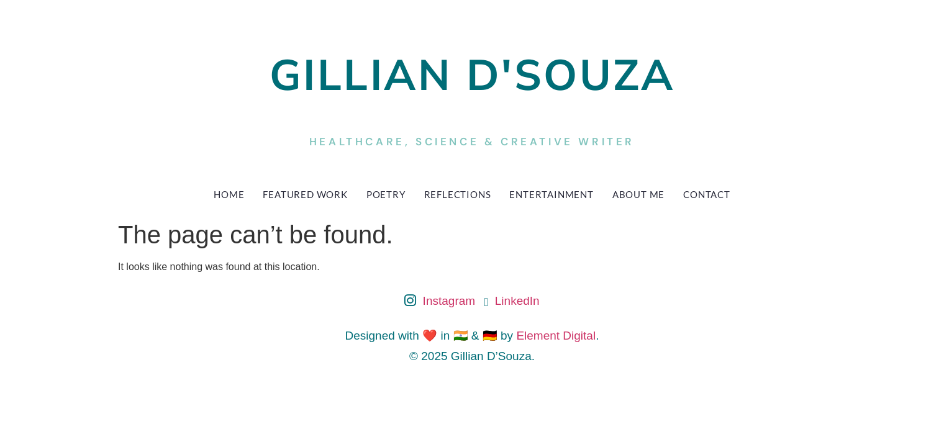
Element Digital (556, 335)
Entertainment (551, 194)
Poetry (386, 194)
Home (229, 194)
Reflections (457, 194)
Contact (706, 194)
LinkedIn (512, 300)
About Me (638, 194)
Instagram (439, 301)
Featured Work (305, 194)
